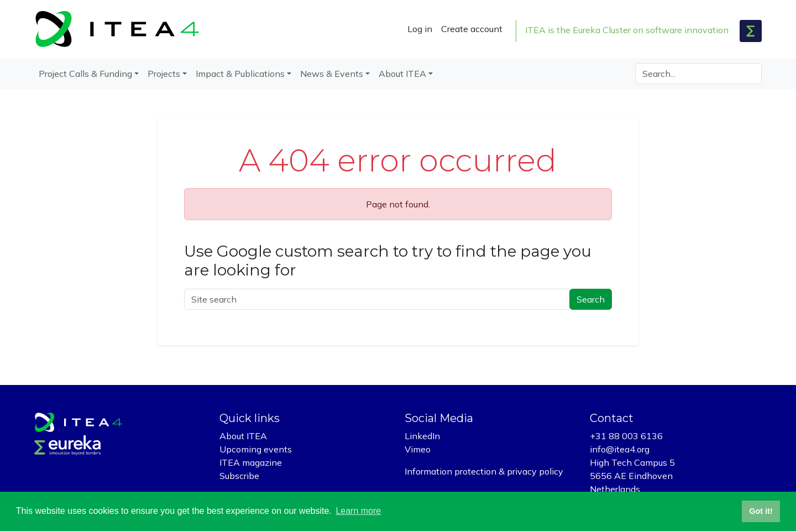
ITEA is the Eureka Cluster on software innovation (627, 29)
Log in (419, 28)
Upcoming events (255, 449)
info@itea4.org (620, 449)
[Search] (698, 73)
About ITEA (243, 435)
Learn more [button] (358, 511)
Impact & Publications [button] (240, 73)
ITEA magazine (250, 462)
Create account (471, 28)
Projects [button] (164, 73)
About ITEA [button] (402, 73)
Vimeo (418, 449)
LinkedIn (422, 435)
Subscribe (239, 475)
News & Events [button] (331, 73)
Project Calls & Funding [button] (85, 73)
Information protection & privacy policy (484, 471)
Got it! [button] (760, 511)
